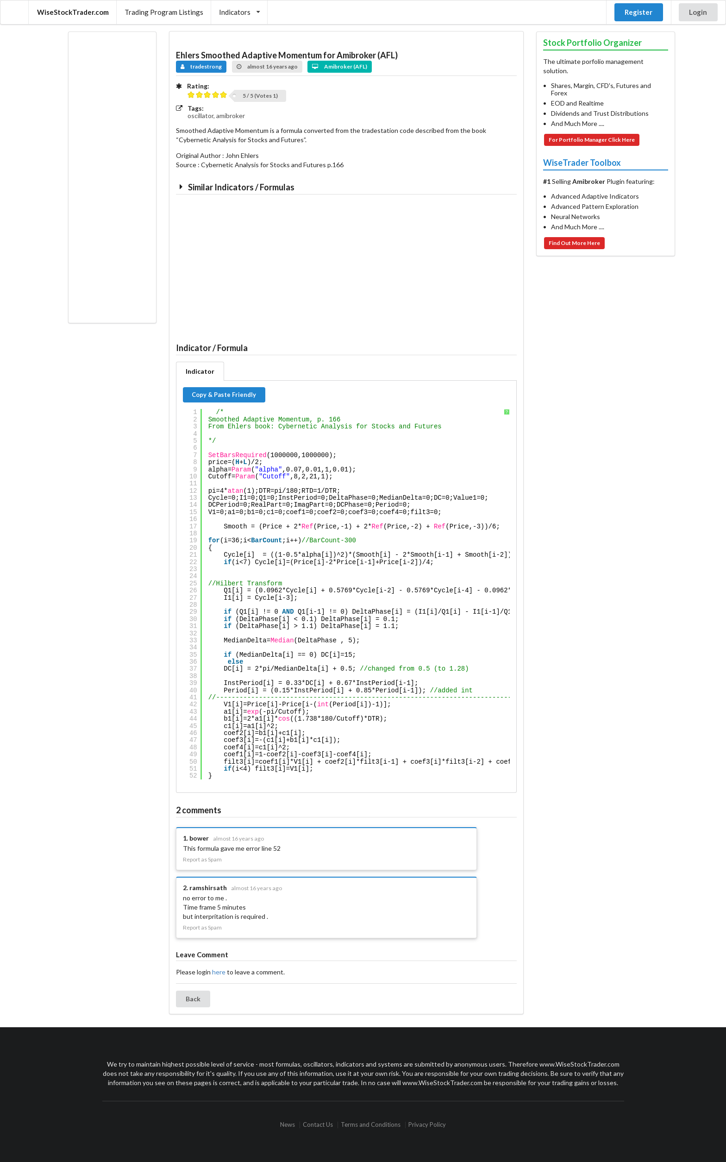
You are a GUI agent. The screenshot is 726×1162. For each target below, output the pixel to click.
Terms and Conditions (371, 1125)
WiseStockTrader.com (73, 12)
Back (193, 999)
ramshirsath (208, 888)
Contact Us (318, 1125)
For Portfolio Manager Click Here (592, 139)
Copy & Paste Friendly (224, 394)
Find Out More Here (574, 242)
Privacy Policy (427, 1125)
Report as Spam (202, 859)
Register (638, 12)
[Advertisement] (112, 177)
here (218, 972)
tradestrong (201, 66)
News (287, 1125)
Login (698, 12)
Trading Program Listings (164, 12)
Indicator (200, 371)
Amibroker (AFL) (339, 66)
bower (199, 838)
